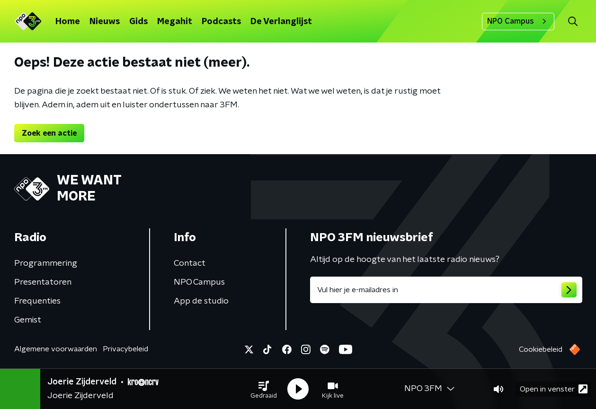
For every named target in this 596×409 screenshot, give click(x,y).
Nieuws (104, 21)
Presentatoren (42, 282)
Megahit (174, 21)
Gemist (27, 320)
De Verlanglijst (281, 21)
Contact (189, 263)
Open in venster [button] (553, 388)
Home (67, 21)
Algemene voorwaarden (55, 349)
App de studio (201, 301)
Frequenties (37, 301)
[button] (264, 389)
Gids (138, 21)
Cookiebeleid (540, 349)
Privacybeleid (125, 349)
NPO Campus (518, 21)
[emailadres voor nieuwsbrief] (446, 290)
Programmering (45, 263)
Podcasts (221, 21)
